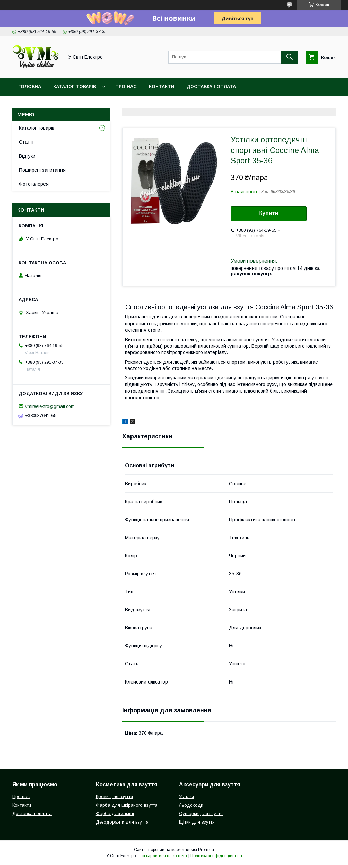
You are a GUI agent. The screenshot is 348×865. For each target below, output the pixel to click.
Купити (268, 213)
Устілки (186, 796)
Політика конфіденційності (216, 855)
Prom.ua (206, 849)
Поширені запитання (42, 170)
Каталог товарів (74, 86)
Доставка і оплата (211, 86)
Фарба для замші (115, 813)
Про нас (126, 86)
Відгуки (27, 156)
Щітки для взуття (197, 822)
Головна (29, 86)
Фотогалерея (34, 184)
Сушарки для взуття (201, 813)
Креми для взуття (114, 796)
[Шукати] (289, 57)
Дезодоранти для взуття (122, 822)
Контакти (161, 86)
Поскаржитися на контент (163, 855)
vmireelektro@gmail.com (50, 406)
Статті (26, 142)
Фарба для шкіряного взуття (126, 805)
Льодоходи (191, 805)
